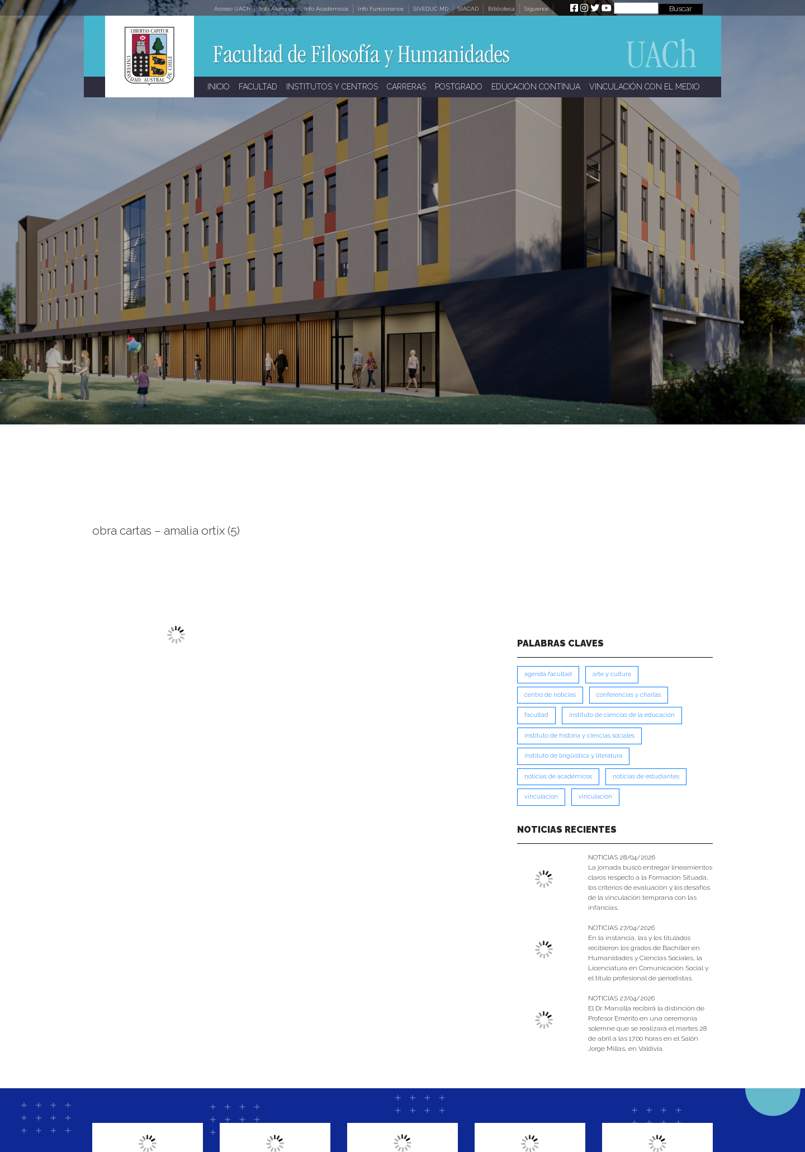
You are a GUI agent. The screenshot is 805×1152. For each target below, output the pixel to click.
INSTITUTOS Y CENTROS (332, 86)
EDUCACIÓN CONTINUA (535, 86)
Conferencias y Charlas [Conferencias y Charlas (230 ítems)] (628, 694)
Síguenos (536, 9)
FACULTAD (258, 86)
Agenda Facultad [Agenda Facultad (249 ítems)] (548, 674)
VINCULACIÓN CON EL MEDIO (644, 86)
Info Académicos (326, 9)
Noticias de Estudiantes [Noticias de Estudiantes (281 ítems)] (646, 776)
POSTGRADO (458, 86)
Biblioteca (501, 9)
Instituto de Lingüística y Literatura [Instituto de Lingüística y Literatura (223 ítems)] (573, 755)
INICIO (218, 86)
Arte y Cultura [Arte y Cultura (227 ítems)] (612, 674)
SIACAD (468, 9)
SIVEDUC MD (430, 9)
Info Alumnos (277, 9)
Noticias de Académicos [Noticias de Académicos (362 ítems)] (558, 776)
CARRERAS (406, 86)
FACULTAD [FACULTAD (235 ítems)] (536, 715)
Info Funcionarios (381, 9)
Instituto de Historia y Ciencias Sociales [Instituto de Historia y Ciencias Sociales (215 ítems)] (579, 735)
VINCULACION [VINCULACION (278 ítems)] (541, 796)
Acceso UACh (232, 9)
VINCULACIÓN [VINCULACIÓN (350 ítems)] (595, 796)
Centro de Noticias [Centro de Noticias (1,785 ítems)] (550, 694)
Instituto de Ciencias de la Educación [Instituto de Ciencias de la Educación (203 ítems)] (622, 715)
